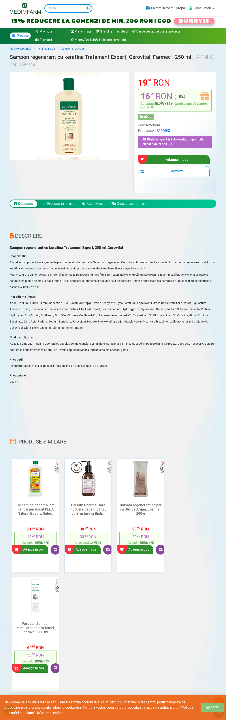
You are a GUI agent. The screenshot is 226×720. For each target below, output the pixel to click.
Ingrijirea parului (46, 48)
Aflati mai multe (50, 713)
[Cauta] (68, 8)
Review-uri (92, 204)
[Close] (212, 707)
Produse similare (57, 204)
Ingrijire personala (21, 48)
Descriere (23, 204)
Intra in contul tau (28, 687)
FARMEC (163, 131)
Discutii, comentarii (128, 204)
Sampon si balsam (72, 48)
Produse (20, 35)
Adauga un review (30, 645)
